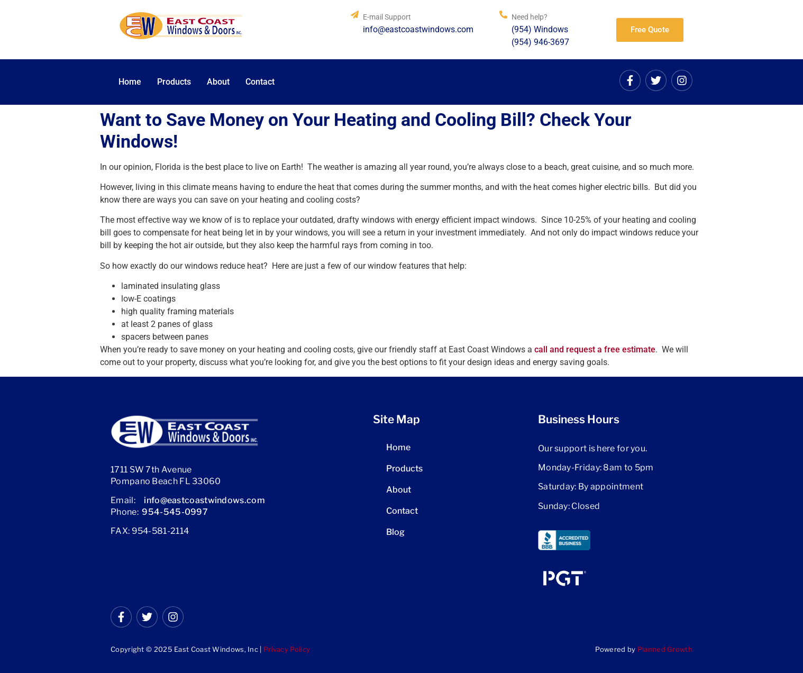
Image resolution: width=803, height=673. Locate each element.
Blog (395, 532)
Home (129, 82)
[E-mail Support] (355, 15)
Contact (260, 82)
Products (174, 82)
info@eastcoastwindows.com (204, 500)
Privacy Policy (286, 649)
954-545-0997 (175, 512)
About (218, 82)
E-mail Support (387, 17)
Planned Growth (664, 649)
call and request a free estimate (594, 349)
